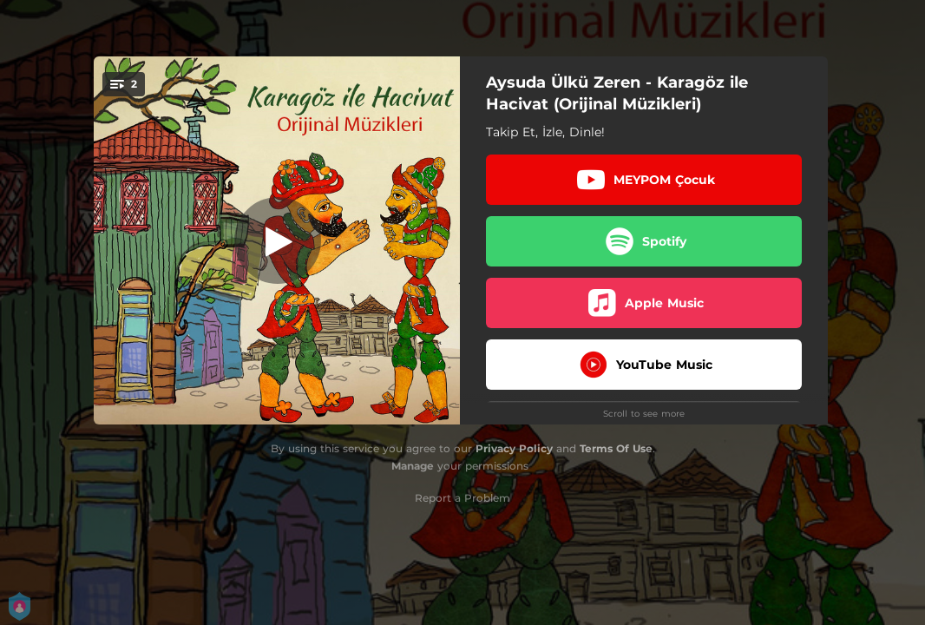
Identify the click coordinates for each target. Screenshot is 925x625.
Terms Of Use (616, 448)
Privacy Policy (514, 448)
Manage (412, 465)
